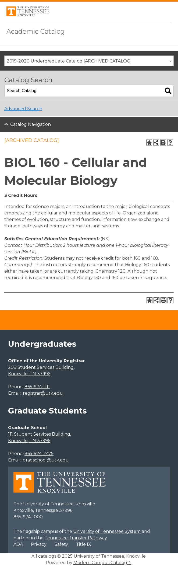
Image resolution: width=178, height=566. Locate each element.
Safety (61, 544)
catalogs (47, 556)
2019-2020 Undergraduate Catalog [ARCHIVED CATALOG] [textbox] (69, 61)
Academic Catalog (35, 31)
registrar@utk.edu (43, 393)
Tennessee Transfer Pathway (76, 537)
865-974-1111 (37, 386)
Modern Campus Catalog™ (102, 562)
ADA (18, 544)
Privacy (39, 544)
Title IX (83, 544)
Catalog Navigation (30, 124)
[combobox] (89, 60)
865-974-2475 (39, 453)
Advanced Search (23, 108)
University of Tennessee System (107, 531)
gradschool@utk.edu (46, 460)
